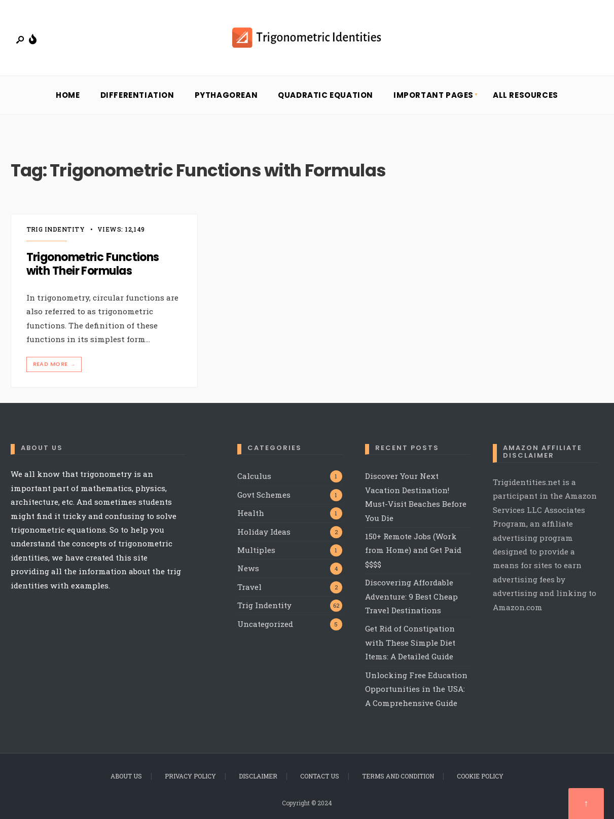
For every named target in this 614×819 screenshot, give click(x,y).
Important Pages (433, 95)
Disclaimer (258, 776)
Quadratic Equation (325, 95)
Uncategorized (265, 624)
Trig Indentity (55, 229)
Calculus (254, 476)
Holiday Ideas (264, 532)
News (248, 568)
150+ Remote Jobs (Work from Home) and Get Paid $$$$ (413, 550)
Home (68, 95)
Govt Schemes (264, 495)
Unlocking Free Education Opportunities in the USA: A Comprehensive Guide (416, 689)
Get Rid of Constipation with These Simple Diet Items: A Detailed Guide (410, 642)
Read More (55, 364)
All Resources (525, 95)
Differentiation (137, 95)
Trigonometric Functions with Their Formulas (92, 264)
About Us (126, 776)
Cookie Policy (480, 776)
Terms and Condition (398, 776)
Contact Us (319, 776)
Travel (249, 587)
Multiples (256, 550)
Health (250, 513)
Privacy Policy (190, 776)
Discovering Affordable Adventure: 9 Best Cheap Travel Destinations (411, 596)
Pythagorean (226, 95)
